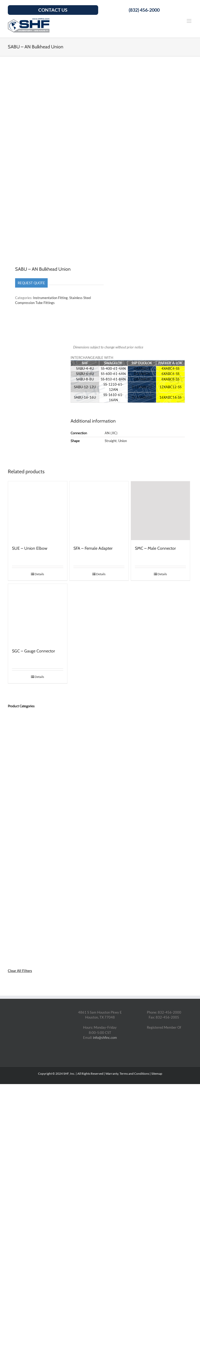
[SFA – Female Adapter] (99, 510)
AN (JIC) (111, 433)
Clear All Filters (20, 971)
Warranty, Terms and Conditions (127, 1073)
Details (39, 574)
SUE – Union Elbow (29, 548)
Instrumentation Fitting (50, 298)
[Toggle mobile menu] (189, 21)
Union (122, 441)
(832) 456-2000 (144, 10)
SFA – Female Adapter (93, 548)
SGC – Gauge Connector (33, 651)
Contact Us (52, 10)
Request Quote (31, 283)
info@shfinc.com (105, 1037)
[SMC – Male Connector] (160, 510)
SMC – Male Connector (155, 548)
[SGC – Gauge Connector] (37, 613)
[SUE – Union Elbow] (37, 510)
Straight (111, 441)
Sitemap (156, 1073)
